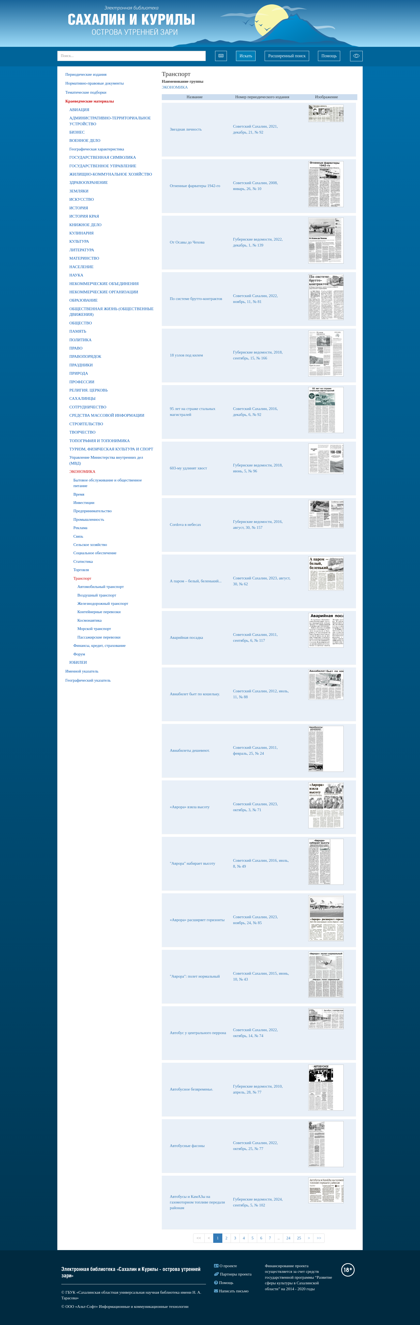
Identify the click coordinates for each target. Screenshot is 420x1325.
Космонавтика (89, 620)
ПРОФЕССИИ (81, 382)
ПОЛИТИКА (80, 340)
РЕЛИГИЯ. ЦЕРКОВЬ (88, 390)
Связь (78, 536)
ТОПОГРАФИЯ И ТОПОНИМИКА (99, 441)
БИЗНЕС (77, 132)
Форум (79, 654)
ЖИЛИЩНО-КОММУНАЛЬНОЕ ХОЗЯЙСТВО (110, 174)
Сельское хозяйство (90, 544)
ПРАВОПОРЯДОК (85, 356)
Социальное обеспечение (95, 553)
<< (199, 1238)
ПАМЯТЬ (77, 331)
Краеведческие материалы (89, 101)
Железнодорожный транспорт (102, 603)
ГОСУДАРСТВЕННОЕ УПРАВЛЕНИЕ (102, 166)
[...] (131, 56)
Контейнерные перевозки (99, 612)
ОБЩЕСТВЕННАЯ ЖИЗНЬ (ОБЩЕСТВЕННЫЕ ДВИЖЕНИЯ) (111, 312)
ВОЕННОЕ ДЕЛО (84, 140)
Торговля (81, 570)
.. (279, 1238)
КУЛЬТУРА (79, 241)
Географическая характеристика (96, 149)
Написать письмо (234, 1291)
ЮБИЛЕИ (78, 662)
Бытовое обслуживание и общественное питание (107, 483)
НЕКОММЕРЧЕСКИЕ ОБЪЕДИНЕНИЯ (104, 284)
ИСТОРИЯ (78, 208)
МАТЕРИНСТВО (84, 258)
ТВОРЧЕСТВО (82, 432)
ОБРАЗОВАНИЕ (83, 300)
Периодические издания (86, 74)
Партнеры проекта (236, 1274)
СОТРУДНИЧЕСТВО (87, 407)
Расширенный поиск (287, 56)
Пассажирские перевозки (98, 637)
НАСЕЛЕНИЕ (81, 267)
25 (299, 1238)
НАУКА (76, 275)
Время (78, 494)
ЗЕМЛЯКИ (78, 191)
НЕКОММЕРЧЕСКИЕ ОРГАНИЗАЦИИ (103, 292)
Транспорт (82, 578)
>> (319, 1238)
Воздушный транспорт (96, 595)
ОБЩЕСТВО (80, 323)
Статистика (83, 561)
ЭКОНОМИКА (82, 471)
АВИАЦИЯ (79, 110)
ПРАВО (75, 348)
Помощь (329, 56)
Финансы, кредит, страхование (99, 645)
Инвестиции (83, 502)
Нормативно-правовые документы (94, 83)
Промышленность (88, 519)
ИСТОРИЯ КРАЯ (84, 216)
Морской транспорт (94, 629)
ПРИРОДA (78, 373)
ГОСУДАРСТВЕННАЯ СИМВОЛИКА (102, 157)
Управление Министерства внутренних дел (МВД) (106, 460)
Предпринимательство (92, 511)
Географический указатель (88, 680)
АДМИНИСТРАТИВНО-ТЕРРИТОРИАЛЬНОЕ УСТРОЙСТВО (110, 121)
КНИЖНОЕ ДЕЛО (85, 225)
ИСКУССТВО (81, 199)
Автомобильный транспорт (100, 586)
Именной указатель (81, 671)
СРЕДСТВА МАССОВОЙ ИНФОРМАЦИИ (106, 415)
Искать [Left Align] (245, 56)
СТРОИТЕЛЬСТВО (86, 424)
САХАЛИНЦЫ (82, 398)
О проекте (228, 1266)
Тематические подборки (85, 92)
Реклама (80, 528)
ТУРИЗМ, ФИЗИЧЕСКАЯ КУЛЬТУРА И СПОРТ (111, 449)
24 (288, 1238)
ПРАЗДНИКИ (81, 365)
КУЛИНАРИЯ (81, 233)
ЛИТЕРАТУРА (81, 250)
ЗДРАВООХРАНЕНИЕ (88, 182)
